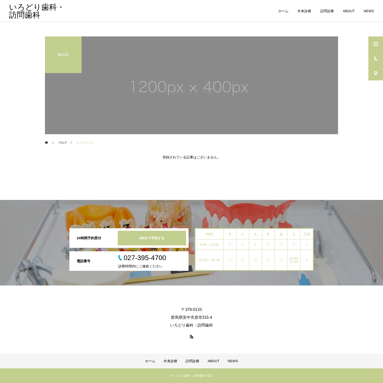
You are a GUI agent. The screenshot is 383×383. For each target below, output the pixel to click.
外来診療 (304, 11)
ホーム (283, 11)
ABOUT (349, 11)
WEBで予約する (151, 238)
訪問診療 (327, 11)
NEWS (369, 11)
